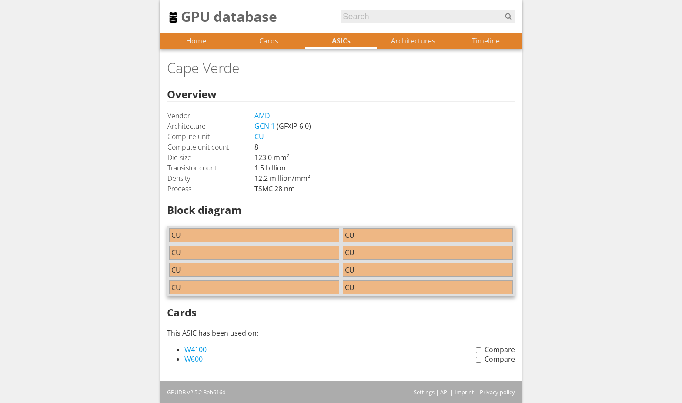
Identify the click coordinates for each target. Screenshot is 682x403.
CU (259, 136)
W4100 (195, 349)
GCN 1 (264, 126)
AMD (262, 115)
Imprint (464, 392)
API (444, 392)
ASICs (341, 41)
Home (196, 41)
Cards (268, 41)
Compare (500, 349)
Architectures (413, 41)
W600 (193, 359)
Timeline (486, 41)
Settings (424, 392)
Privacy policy (497, 392)
